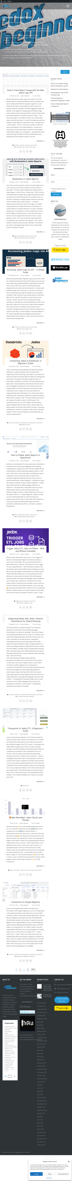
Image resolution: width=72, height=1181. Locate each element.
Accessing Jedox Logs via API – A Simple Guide (25, 271)
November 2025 (42, 1012)
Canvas (24, 870)
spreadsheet (32, 238)
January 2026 (41, 1006)
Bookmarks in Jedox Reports (26, 179)
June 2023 (40, 1088)
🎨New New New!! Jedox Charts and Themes (25, 818)
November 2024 (42, 1041)
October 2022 (41, 1107)
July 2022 (40, 1116)
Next (33, 969)
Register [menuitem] (9, 1)
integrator (19, 147)
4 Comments (37, 554)
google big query (19, 956)
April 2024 (40, 1057)
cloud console (22, 329)
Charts (11, 870)
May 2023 (40, 1091)
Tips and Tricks (34, 145)
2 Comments (37, 96)
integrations (26, 603)
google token (27, 956)
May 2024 (40, 1053)
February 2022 (41, 1132)
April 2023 (40, 1094)
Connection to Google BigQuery (25, 902)
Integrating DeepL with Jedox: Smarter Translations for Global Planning (25, 619)
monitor (26, 147)
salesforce (32, 516)
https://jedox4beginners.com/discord (31, 1039)
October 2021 (41, 1142)
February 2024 (41, 1063)
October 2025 (41, 1016)
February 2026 (41, 1003)
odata (31, 603)
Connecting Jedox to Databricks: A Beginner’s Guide (25, 362)
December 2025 (42, 1009)
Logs (29, 145)
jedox (17, 516)
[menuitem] (1, 1)
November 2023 (42, 1072)
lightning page (22, 516)
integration (32, 956)
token (29, 424)
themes (39, 870)
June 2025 (40, 1022)
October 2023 (41, 1075)
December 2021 (42, 1139)
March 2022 (40, 1129)
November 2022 (42, 1104)
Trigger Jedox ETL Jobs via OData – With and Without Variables (25, 549)
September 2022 (42, 1110)
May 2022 (40, 1123)
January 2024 (41, 1066)
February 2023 (41, 1098)
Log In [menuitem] (4, 1)
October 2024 (41, 1044)
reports (30, 147)
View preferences (63, 1174)
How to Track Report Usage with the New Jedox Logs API (25, 91)
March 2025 (40, 1028)
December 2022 (42, 1101)
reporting (28, 516)
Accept (36, 1174)
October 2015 (41, 1145)
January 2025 (41, 1034)
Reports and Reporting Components (22, 236)
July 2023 (40, 1085)
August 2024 (41, 1047)
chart (27, 870)
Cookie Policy (49, 1178)
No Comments (37, 182)
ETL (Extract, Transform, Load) (20, 145)
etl (16, 147)
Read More (41, 141)
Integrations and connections (28, 422)
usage (34, 147)
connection (21, 696)
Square (17, 1152)
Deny (49, 1174)
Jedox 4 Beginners (26, 96)
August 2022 (41, 1113)
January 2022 (41, 1135)
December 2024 (42, 1038)
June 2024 (40, 1050)
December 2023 (42, 1069)
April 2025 (40, 1025)
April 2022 (40, 1126)
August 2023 (41, 1082)
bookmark (18, 238)
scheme (36, 870)
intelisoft (23, 238)
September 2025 (42, 1019)
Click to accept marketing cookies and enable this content (60, 117)
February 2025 (41, 1031)
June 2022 (40, 1120)
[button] (69, 1161)
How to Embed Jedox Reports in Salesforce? (25, 456)
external (22, 603)
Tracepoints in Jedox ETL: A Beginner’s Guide (25, 729)
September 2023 (42, 1079)
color (30, 870)
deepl (25, 696)
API (17, 696)
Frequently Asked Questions (62, 1000)
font (33, 870)
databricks (23, 424)
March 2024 (40, 1060)
